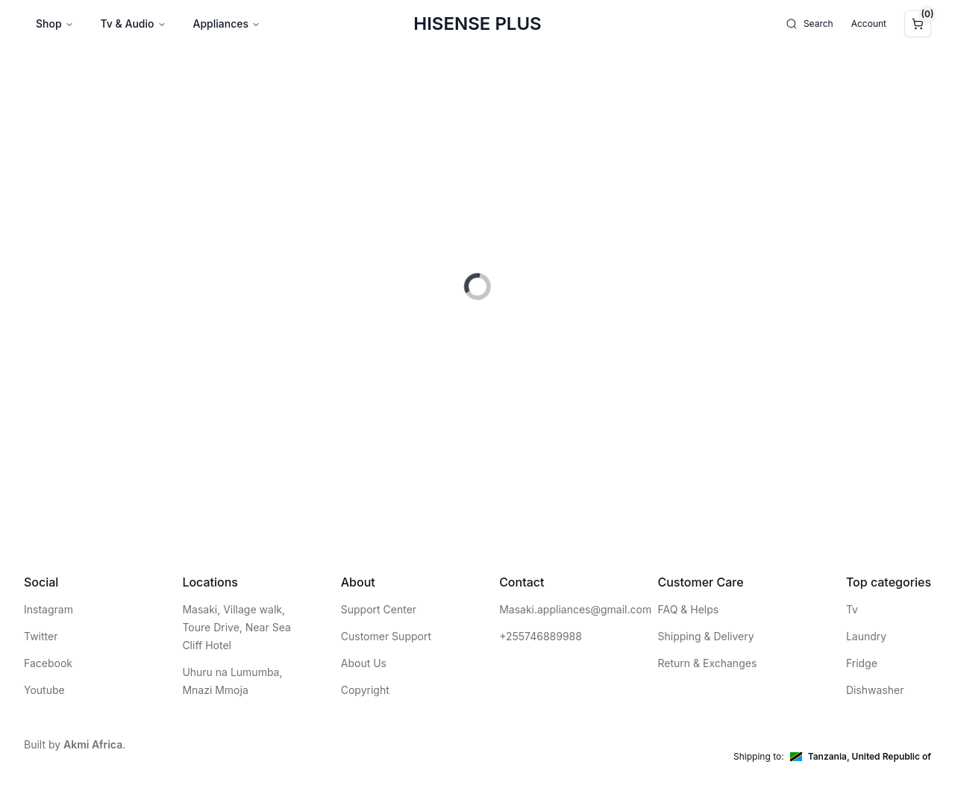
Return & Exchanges (707, 663)
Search (809, 24)
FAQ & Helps (688, 609)
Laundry (866, 636)
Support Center (378, 609)
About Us (363, 663)
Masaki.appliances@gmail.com (575, 609)
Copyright (365, 690)
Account (868, 23)
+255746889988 (540, 636)
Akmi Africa (92, 744)
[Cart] (917, 23)
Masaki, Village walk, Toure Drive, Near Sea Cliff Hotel (236, 627)
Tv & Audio (133, 23)
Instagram (48, 609)
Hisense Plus (477, 23)
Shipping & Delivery (706, 636)
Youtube (44, 690)
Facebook (48, 663)
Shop (55, 23)
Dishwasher (875, 690)
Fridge (861, 663)
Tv (852, 609)
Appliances (227, 23)
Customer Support (386, 636)
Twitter (40, 636)
